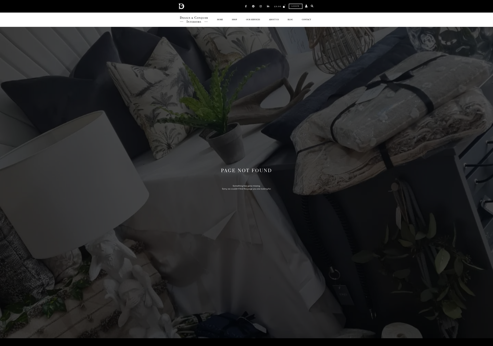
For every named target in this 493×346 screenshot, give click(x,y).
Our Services (253, 20)
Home (220, 20)
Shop (234, 20)
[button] (312, 6)
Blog (290, 20)
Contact (306, 20)
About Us (274, 20)
